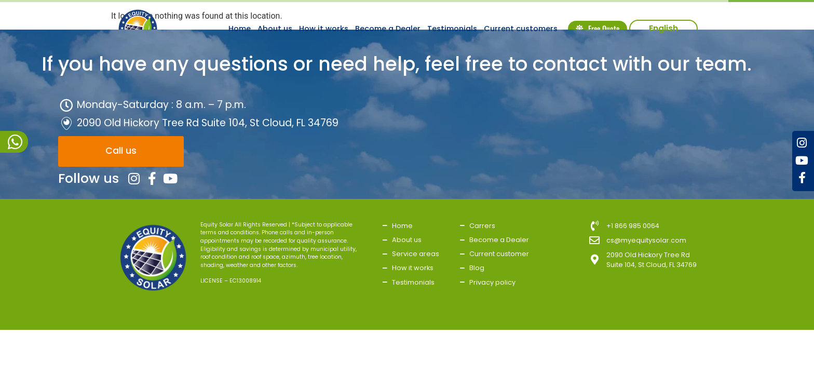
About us (274, 28)
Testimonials (452, 28)
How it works (323, 28)
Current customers (521, 28)
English (663, 28)
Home (239, 28)
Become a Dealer (387, 28)
